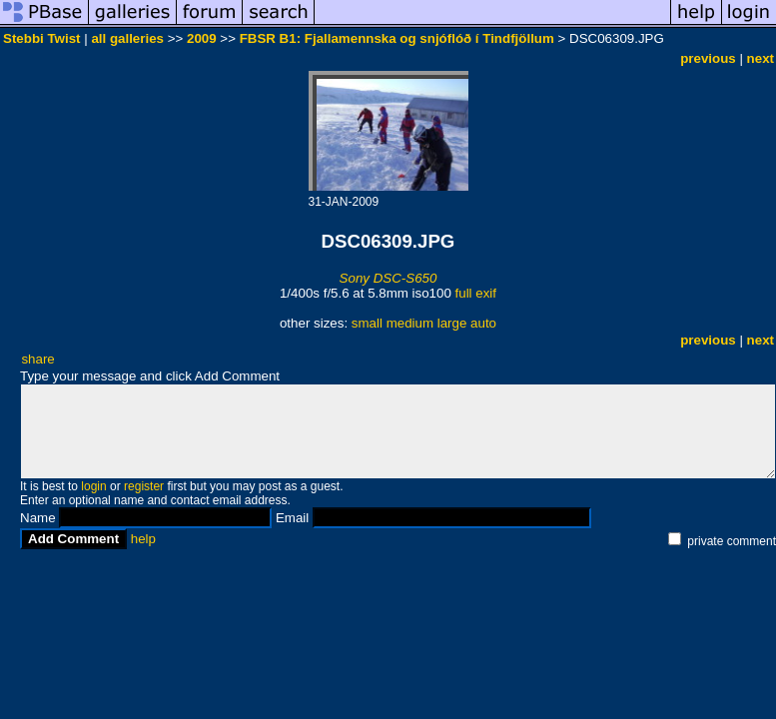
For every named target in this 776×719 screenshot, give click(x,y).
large (452, 323)
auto (483, 323)
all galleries (127, 38)
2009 (202, 38)
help (143, 538)
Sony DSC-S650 (388, 278)
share (37, 359)
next (760, 58)
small (367, 323)
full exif (475, 293)
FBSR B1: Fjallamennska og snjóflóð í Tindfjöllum (397, 38)
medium (410, 323)
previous (708, 58)
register (144, 486)
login (93, 486)
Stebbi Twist (42, 38)
